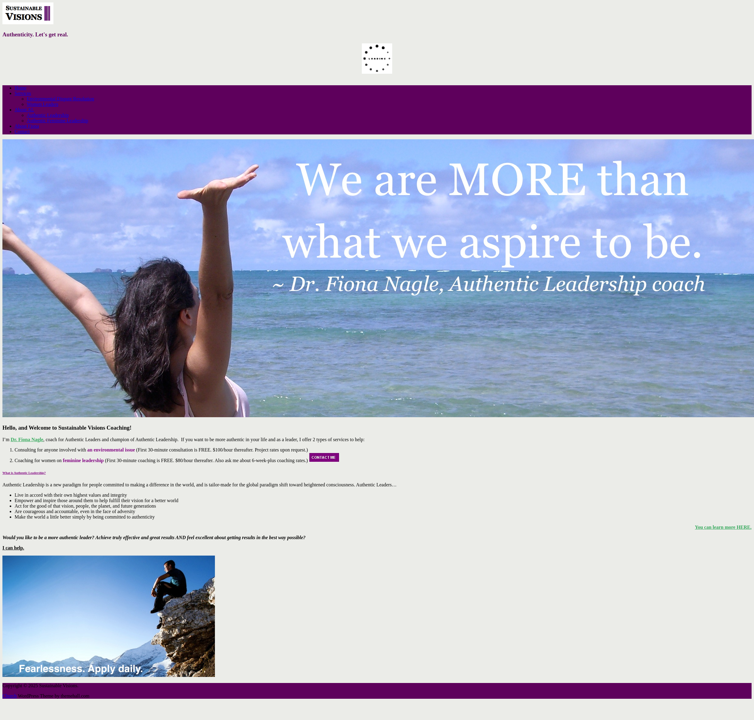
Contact (22, 131)
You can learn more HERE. (723, 527)
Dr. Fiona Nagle (27, 439)
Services (23, 93)
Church (9, 695)
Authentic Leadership (48, 115)
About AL (24, 109)
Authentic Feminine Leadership (57, 120)
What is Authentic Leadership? (24, 473)
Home (20, 87)
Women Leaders (42, 104)
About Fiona (27, 126)
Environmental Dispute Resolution (60, 98)
